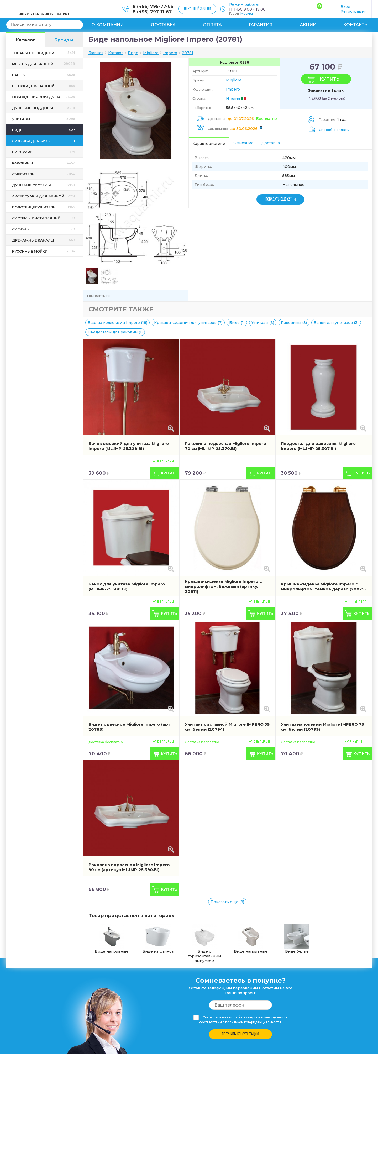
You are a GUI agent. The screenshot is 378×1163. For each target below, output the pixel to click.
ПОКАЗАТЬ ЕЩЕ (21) (278, 199)
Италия (233, 98)
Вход (345, 6)
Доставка (163, 24)
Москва (246, 13)
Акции (308, 24)
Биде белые (296, 939)
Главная (95, 52)
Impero (233, 89)
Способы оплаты (334, 130)
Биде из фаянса (158, 939)
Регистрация (353, 11)
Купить (329, 79)
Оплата (212, 24)
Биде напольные (111, 939)
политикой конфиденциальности (253, 1022)
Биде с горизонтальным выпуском (204, 943)
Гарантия (260, 24)
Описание (243, 142)
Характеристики (209, 143)
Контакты (356, 24)
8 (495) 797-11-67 (152, 11)
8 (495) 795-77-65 (153, 6)
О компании (107, 24)
